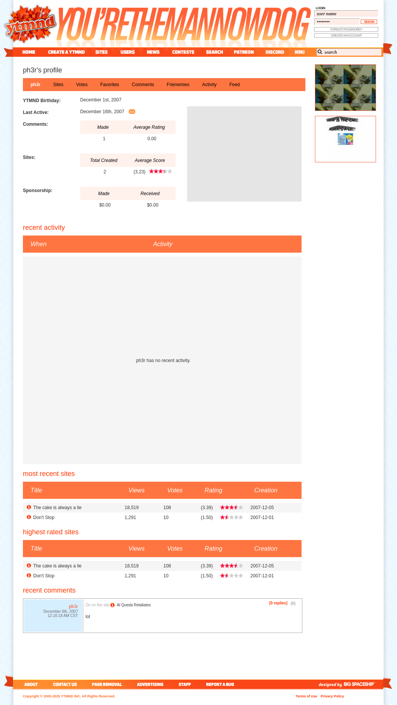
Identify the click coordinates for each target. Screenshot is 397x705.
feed (234, 84)
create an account (346, 35)
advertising (150, 684)
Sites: (29, 157)
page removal (106, 684)
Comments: (35, 124)
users (128, 52)
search (214, 52)
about (30, 684)
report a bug (222, 684)
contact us (65, 684)
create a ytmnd (66, 52)
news (153, 52)
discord (274, 52)
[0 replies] (278, 603)
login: (321, 8)
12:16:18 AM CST (63, 616)
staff (185, 684)
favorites (109, 84)
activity (209, 84)
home (29, 52)
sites (101, 52)
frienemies (178, 84)
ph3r (35, 84)
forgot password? (346, 29)
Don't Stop (44, 517)
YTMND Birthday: (42, 100)
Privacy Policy (332, 696)
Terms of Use (306, 696)
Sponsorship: (37, 190)
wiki (299, 52)
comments (143, 84)
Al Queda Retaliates (134, 605)
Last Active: (36, 112)
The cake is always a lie (57, 507)
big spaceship (363, 684)
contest (183, 52)
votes (81, 84)
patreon (244, 52)
